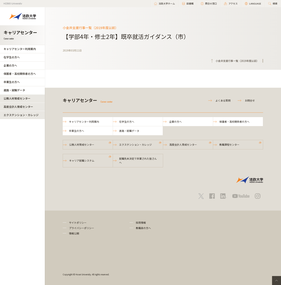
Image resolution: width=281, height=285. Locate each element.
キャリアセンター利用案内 (20, 49)
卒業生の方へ (12, 82)
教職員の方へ (143, 228)
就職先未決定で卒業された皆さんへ (138, 160)
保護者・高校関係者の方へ (20, 74)
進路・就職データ (14, 90)
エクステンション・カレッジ (21, 115)
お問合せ (250, 100)
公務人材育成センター (17, 98)
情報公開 (74, 233)
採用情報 (141, 222)
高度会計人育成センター (18, 107)
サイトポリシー (78, 222)
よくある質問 (222, 100)
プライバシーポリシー (81, 228)
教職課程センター (229, 144)
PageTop (276, 280)
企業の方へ (10, 65)
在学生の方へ (12, 57)
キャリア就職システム (81, 160)
